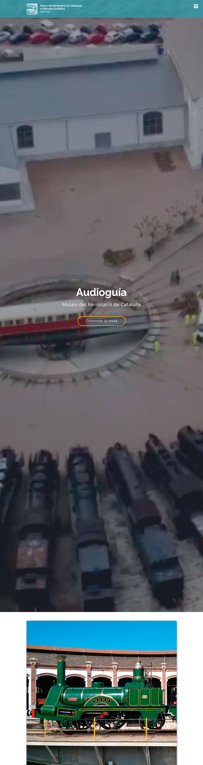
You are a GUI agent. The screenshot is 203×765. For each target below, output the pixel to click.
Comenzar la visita (101, 321)
